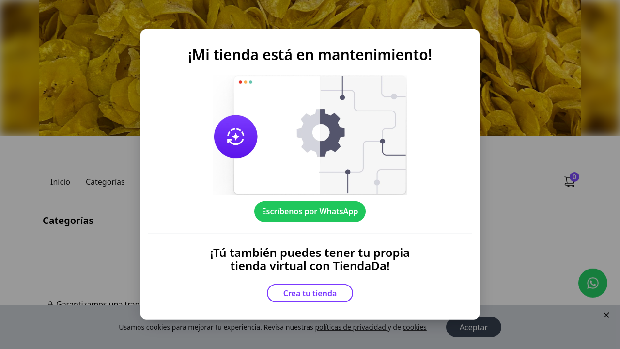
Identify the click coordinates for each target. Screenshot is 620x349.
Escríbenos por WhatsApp (310, 211)
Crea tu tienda (310, 293)
